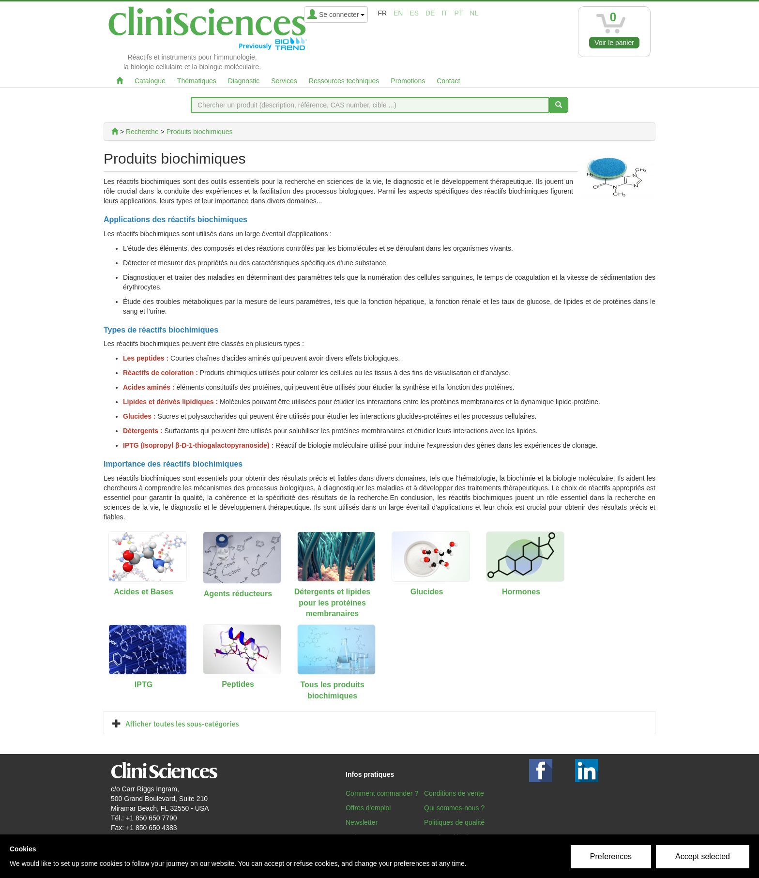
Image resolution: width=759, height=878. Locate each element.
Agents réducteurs (238, 594)
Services (284, 81)
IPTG (143, 685)
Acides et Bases (143, 592)
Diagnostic (243, 81)
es (414, 13)
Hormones (521, 592)
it (444, 13)
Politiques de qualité (454, 822)
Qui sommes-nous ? (454, 808)
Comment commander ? (382, 793)
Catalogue (150, 81)
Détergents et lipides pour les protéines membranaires (332, 603)
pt (459, 13)
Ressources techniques (344, 81)
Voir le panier (614, 42)
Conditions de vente (454, 793)
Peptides (238, 684)
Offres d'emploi (368, 808)
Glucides (426, 592)
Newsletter (362, 822)
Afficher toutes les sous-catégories (182, 724)
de (430, 13)
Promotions (408, 81)
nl (474, 13)
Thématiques (196, 81)
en (398, 13)
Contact (448, 81)
